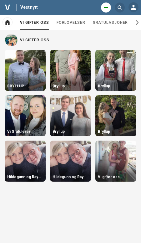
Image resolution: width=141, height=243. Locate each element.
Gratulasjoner (110, 22)
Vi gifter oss (34, 25)
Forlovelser (71, 22)
